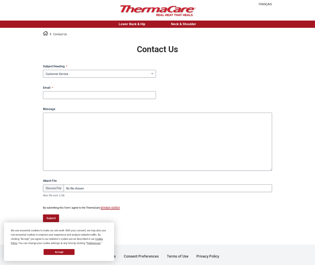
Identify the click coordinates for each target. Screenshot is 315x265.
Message (49, 109)
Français (265, 4)
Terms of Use (177, 256)
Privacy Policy (207, 256)
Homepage (45, 34)
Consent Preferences (141, 256)
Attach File (50, 180)
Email (48, 88)
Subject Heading (55, 66)
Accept (59, 252)
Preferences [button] (93, 243)
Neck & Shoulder (183, 24)
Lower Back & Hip (132, 24)
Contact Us (60, 34)
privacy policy (110, 207)
